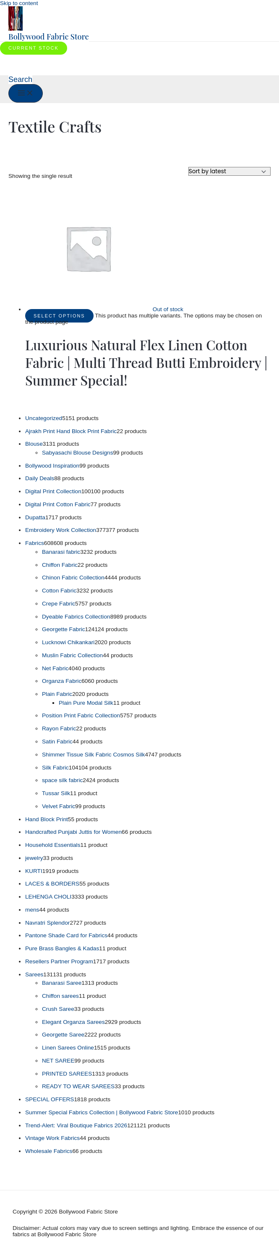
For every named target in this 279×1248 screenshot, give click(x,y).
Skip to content (19, 3)
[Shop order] (229, 171)
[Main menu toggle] (25, 93)
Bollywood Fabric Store (48, 36)
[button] (33, 48)
